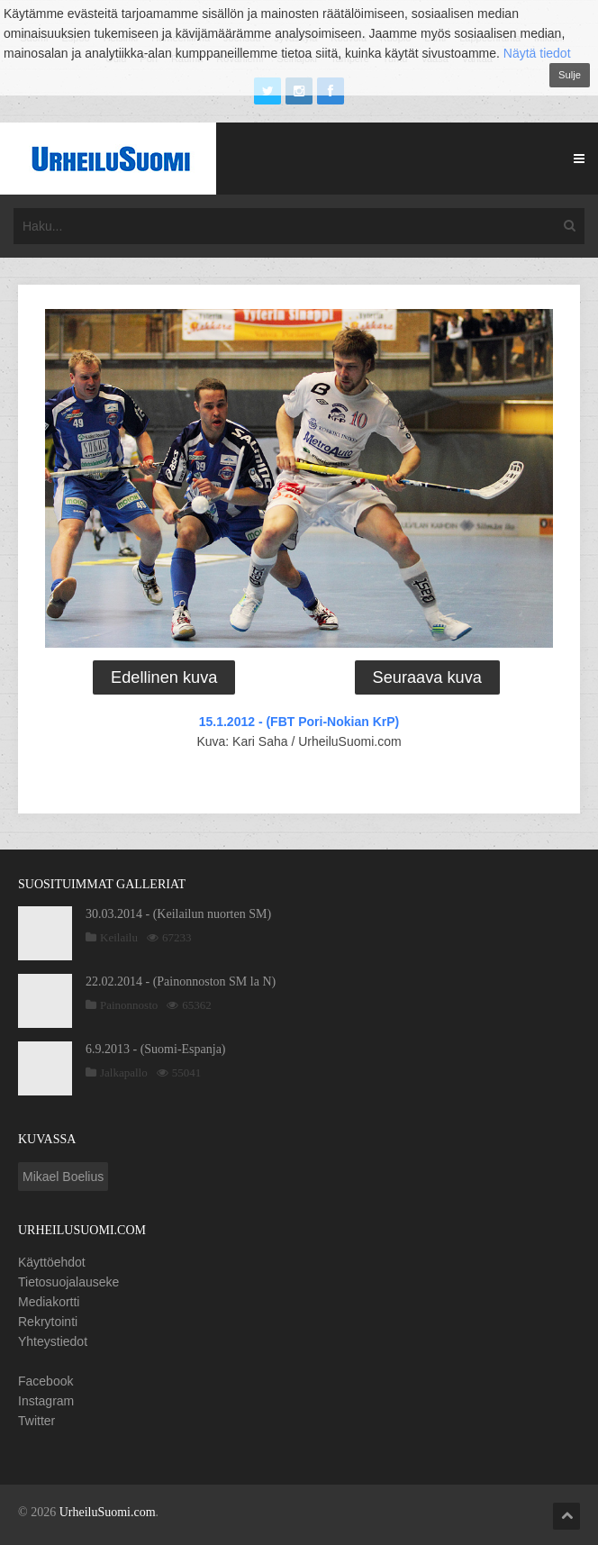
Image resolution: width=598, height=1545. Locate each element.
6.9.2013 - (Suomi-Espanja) (156, 1049)
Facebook (45, 1381)
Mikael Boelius (63, 1176)
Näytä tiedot (537, 53)
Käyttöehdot (52, 1262)
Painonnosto (129, 1005)
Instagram (46, 1401)
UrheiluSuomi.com (107, 1512)
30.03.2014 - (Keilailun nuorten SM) (178, 914)
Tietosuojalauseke (68, 1282)
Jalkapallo (124, 1072)
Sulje (569, 74)
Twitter (36, 1420)
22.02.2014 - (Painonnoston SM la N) (181, 981)
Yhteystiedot (52, 1341)
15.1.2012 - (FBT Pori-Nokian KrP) (299, 721)
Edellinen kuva (164, 677)
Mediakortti (48, 1302)
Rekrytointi (47, 1321)
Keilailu (119, 937)
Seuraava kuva (427, 677)
